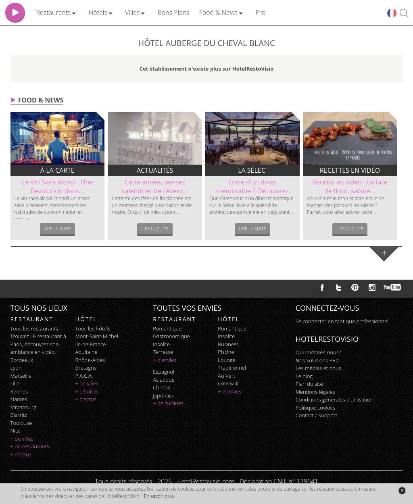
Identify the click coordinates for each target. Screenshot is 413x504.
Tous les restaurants (34, 328)
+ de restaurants (29, 446)
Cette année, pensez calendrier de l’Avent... (155, 186)
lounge (227, 360)
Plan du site (309, 383)
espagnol (163, 371)
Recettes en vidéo (350, 170)
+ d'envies (164, 360)
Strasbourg (23, 407)
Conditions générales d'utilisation (334, 399)
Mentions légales (315, 391)
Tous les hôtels (93, 328)
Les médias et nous (318, 368)
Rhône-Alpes (90, 360)
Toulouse (21, 423)
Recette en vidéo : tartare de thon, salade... (350, 186)
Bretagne (86, 367)
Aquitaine (86, 352)
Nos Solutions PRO (318, 360)
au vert (226, 375)
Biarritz (18, 414)
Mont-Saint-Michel (96, 336)
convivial (228, 383)
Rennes (19, 391)
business (228, 344)
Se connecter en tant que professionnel (342, 321)
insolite (161, 344)
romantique (167, 328)
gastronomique (171, 336)
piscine (226, 352)
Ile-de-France (90, 344)
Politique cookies (315, 407)
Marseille (20, 375)
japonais (163, 395)
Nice (15, 430)
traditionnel (232, 367)
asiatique (164, 379)
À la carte (57, 170)
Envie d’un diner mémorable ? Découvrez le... (252, 191)
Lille (15, 383)
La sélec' (252, 170)
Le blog (304, 376)
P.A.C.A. (84, 375)
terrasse (163, 352)
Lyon (16, 367)
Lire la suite (57, 229)
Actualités (155, 170)
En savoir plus (159, 496)
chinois (161, 387)
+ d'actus (20, 454)
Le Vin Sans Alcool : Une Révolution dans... (57, 186)
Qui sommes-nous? (318, 352)
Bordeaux (21, 360)
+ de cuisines (168, 403)
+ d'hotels (86, 391)
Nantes (18, 399)
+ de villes (21, 438)
